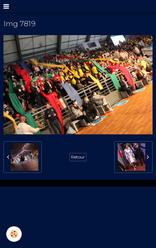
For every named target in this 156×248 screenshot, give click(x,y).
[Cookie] (14, 234)
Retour (78, 156)
